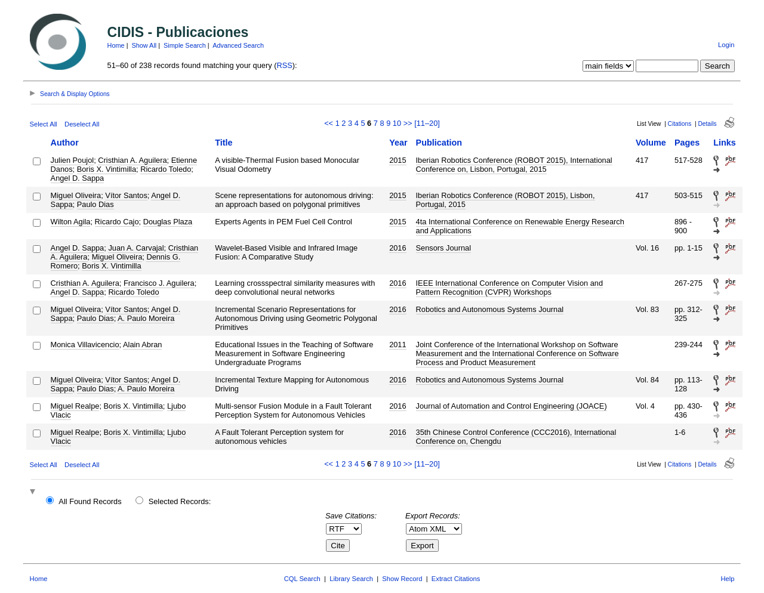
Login (726, 44)
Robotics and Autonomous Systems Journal (490, 309)
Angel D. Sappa (77, 178)
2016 (397, 247)
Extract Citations (456, 578)
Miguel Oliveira (76, 195)
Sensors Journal (443, 247)
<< (328, 123)
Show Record (402, 578)
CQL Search (302, 578)
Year (398, 142)
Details (707, 124)
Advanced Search (238, 45)
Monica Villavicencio (85, 344)
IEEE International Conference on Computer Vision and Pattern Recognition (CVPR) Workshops (509, 287)
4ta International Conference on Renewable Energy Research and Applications (520, 226)
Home (116, 45)
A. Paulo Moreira (146, 318)
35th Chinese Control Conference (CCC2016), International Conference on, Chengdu (516, 437)
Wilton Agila (71, 221)
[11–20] (427, 123)
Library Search (351, 578)
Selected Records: (180, 501)
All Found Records (89, 501)
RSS (284, 65)
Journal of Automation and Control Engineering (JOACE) (511, 405)
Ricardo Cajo (117, 221)
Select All (43, 124)
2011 (397, 344)
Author (65, 142)
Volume (651, 142)
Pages (687, 142)
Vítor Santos (126, 195)
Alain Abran (142, 344)
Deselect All (81, 124)
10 (397, 123)
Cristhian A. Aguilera (132, 160)
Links (724, 142)
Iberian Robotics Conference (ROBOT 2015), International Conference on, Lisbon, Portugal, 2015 (514, 165)
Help (727, 578)
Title (223, 142)
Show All (144, 45)
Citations (680, 124)
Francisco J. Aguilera (159, 283)
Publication (439, 142)
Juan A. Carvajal (136, 247)
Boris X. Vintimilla (106, 169)
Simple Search (185, 45)
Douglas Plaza (168, 221)
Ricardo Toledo (165, 169)
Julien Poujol (72, 160)
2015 (397, 160)
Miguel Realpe (75, 405)
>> (407, 123)
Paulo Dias (95, 204)
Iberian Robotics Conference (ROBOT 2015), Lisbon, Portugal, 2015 (505, 200)
